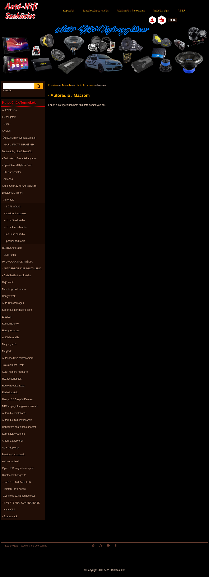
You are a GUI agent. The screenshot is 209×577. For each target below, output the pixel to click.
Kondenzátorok (10, 323)
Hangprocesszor (11, 330)
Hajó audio (8, 282)
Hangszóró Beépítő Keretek (17, 399)
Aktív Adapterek (11, 461)
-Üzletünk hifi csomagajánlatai (18, 137)
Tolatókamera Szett (13, 365)
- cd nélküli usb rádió (15, 227)
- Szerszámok (9, 516)
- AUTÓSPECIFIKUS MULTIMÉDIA (21, 268)
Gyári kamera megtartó (15, 371)
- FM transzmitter (11, 172)
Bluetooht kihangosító (14, 475)
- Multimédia (9, 254)
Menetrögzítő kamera (14, 289)
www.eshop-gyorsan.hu (34, 545)
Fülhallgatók (9, 117)
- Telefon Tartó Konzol (14, 488)
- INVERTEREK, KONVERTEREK (21, 502)
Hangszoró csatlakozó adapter (19, 426)
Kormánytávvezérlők (13, 433)
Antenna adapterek (12, 440)
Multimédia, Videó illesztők (17, 151)
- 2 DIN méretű (12, 206)
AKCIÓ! (6, 130)
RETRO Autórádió (12, 247)
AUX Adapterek (10, 447)
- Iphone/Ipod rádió (14, 241)
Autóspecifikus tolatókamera (17, 358)
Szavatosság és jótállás (95, 10)
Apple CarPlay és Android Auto (19, 185)
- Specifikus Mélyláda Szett (17, 165)
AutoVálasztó (9, 110)
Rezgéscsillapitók (12, 378)
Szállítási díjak (161, 10)
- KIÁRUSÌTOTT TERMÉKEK (18, 144)
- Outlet (6, 123)
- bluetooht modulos (15, 213)
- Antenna (7, 179)
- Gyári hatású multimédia (16, 275)
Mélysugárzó (9, 344)
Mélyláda (7, 351)
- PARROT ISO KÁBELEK (16, 482)
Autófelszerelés (10, 337)
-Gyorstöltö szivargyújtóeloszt (18, 495)
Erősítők (6, 316)
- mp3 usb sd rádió (14, 234)
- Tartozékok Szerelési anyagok (19, 158)
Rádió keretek (10, 392)
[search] (38, 86)
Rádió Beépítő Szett (13, 385)
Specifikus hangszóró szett (17, 309)
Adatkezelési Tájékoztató (131, 10)
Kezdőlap (53, 85)
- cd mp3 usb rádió (14, 220)
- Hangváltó (8, 509)
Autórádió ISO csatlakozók (17, 420)
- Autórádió (8, 199)
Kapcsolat (68, 10)
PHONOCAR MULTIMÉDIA (17, 261)
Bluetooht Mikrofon (12, 192)
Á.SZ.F (181, 10)
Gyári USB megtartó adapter (18, 468)
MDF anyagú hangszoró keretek (20, 406)
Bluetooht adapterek (13, 454)
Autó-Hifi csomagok (13, 303)
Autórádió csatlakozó (13, 413)
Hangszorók (8, 296)
